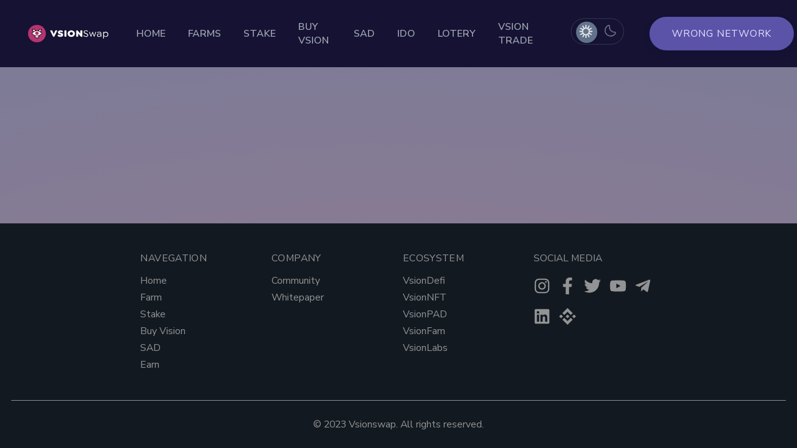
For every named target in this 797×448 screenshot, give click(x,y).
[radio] (586, 31)
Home (151, 33)
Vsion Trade (515, 34)
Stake (259, 33)
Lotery (457, 33)
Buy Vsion (313, 34)
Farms (204, 33)
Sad (364, 33)
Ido (406, 33)
